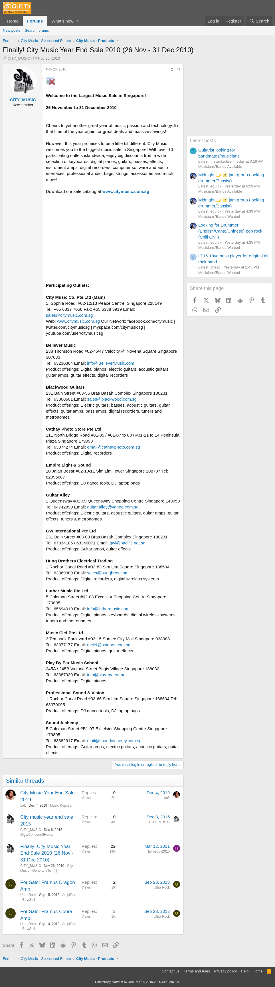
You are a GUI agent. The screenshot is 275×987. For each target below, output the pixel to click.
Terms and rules (197, 971)
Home (13, 21)
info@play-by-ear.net (107, 674)
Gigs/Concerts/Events (36, 835)
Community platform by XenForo (137, 982)
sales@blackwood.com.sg (112, 399)
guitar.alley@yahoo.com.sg (112, 506)
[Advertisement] (229, 99)
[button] (78, 21)
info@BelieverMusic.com (110, 363)
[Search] (259, 21)
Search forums (37, 30)
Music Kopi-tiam (62, 806)
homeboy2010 (159, 851)
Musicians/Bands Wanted (219, 216)
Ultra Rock (28, 895)
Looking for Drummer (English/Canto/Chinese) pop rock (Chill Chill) (230, 231)
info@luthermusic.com (108, 608)
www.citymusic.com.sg (125, 191)
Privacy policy (225, 971)
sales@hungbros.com (107, 572)
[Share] (171, 69)
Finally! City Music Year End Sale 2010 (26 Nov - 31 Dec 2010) (46, 853)
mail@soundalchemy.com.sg (114, 740)
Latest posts (203, 140)
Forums (35, 21)
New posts (11, 30)
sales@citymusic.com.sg (69, 315)
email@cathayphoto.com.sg (113, 447)
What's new (62, 21)
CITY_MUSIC (19, 58)
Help (245, 971)
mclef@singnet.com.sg (108, 644)
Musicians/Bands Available (220, 166)
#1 (179, 69)
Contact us (170, 971)
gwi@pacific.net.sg (127, 542)
